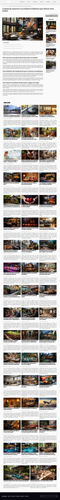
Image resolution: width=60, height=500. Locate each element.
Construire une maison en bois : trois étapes (50, 58)
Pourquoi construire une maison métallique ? (29, 273)
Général (54, 1)
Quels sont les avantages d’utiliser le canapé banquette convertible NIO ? (29, 432)
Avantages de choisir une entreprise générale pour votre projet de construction (28, 139)
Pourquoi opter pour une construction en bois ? (41, 480)
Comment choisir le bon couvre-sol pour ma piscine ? (16, 480)
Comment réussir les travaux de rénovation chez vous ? (47, 273)
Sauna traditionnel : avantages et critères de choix (11, 408)
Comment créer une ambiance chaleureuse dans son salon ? (10, 251)
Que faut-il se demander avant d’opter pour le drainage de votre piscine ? (29, 454)
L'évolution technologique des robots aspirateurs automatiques (47, 228)
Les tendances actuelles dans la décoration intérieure (29, 183)
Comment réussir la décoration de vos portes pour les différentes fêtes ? (29, 342)
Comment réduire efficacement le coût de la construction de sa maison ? (50, 45)
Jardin (29, 1)
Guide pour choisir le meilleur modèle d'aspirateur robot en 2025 (29, 116)
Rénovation (48, 1)
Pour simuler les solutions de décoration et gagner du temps (12, 48)
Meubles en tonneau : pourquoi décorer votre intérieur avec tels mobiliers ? (47, 454)
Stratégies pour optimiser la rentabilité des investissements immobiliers (46, 117)
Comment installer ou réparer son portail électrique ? (50, 71)
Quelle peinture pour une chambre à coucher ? (47, 296)
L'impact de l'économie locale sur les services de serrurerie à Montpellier (47, 207)
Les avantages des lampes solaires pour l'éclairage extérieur (47, 183)
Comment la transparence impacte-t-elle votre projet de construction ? (12, 116)
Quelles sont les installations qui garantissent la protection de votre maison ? (47, 364)
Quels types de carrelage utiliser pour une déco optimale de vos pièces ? (47, 162)
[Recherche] (7, 2)
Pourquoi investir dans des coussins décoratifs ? (45, 386)
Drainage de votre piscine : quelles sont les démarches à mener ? (11, 453)
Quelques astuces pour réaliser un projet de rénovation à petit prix (11, 363)
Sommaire (6, 42)
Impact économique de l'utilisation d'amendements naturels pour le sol (29, 162)
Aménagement (22, 1)
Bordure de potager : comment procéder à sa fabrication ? (10, 341)
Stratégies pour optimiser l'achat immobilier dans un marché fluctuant (11, 139)
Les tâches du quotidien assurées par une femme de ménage (47, 138)
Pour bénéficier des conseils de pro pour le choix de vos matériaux (13, 46)
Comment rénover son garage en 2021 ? (11, 183)
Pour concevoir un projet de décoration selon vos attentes (12, 44)
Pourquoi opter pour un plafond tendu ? (29, 296)
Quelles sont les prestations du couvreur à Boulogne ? (28, 251)
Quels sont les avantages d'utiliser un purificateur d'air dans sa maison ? (47, 409)
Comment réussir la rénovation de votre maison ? (47, 318)
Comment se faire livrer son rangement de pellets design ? (51, 31)
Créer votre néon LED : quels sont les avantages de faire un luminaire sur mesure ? (11, 274)
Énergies (41, 1)
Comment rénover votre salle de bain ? (11, 386)
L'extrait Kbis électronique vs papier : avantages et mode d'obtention (10, 162)
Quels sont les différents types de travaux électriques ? (11, 431)
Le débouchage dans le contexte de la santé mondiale (29, 206)
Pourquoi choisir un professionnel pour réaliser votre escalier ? (47, 251)
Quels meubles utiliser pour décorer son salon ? (47, 431)
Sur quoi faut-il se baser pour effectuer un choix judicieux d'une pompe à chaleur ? (11, 297)
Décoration (35, 1)
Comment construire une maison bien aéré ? (29, 386)
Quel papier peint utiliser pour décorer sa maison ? (28, 363)
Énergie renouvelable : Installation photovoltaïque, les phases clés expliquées (47, 342)
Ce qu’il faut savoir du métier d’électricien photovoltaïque (28, 318)
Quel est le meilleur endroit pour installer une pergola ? (11, 228)
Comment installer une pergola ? (29, 408)
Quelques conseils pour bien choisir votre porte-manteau (30, 228)
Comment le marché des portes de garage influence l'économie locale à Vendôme (11, 207)
